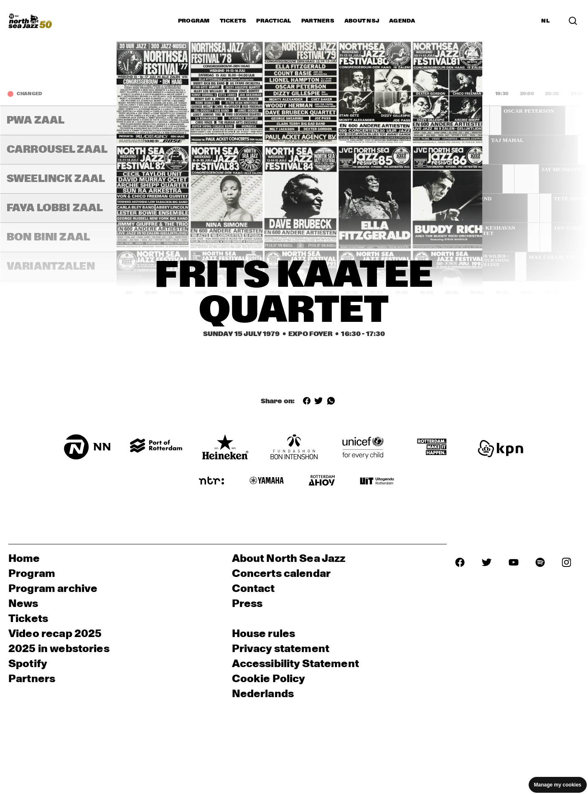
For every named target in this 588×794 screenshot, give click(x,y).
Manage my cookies (557, 785)
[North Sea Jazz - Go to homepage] (30, 20)
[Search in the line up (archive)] (573, 20)
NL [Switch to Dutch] (545, 21)
